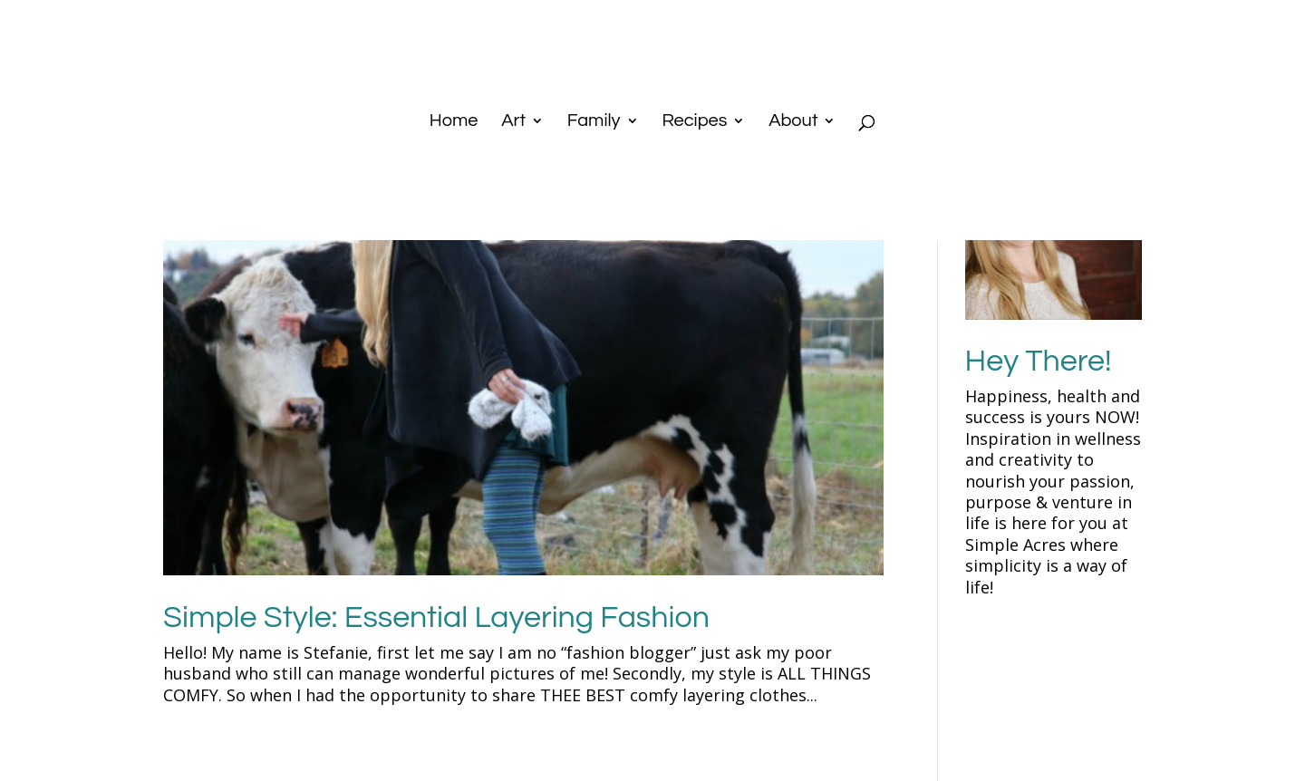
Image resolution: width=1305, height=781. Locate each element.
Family (594, 122)
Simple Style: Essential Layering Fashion (436, 617)
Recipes (694, 122)
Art (513, 122)
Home (454, 122)
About (792, 122)
